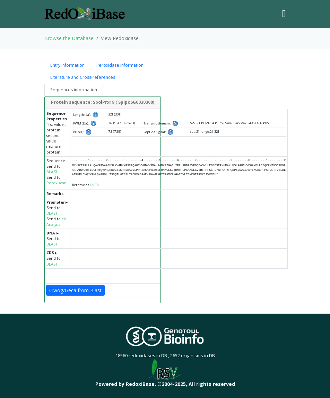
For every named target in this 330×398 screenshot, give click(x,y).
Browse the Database (69, 38)
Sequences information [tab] (73, 90)
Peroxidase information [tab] (120, 65)
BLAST (51, 171)
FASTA (94, 185)
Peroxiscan (56, 183)
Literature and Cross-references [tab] (82, 77)
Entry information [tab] (67, 65)
